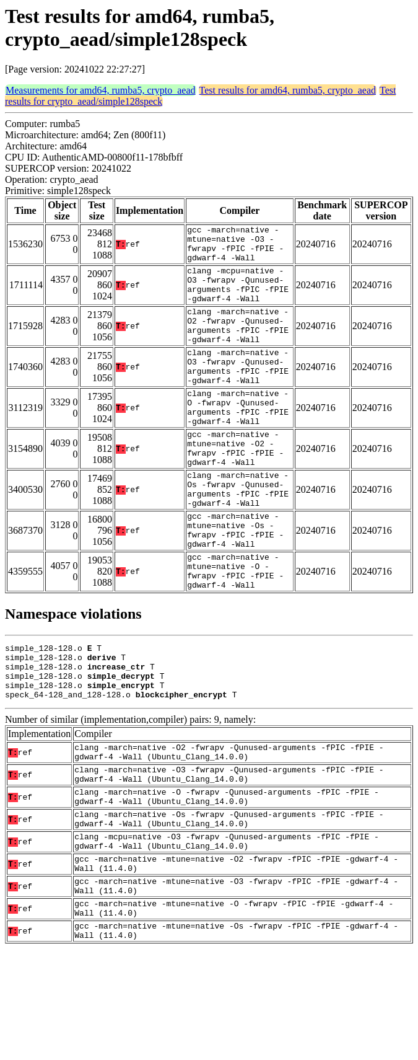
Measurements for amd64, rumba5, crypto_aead (101, 90)
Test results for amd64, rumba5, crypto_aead (287, 90)
